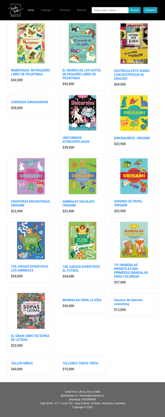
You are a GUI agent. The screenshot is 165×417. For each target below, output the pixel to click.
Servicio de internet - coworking (129, 302)
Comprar (150, 10)
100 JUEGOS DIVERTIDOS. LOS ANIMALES (30, 268)
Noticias (82, 10)
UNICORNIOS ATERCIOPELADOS (76, 140)
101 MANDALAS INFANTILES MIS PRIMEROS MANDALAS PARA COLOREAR (131, 270)
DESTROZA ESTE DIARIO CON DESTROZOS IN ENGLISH (132, 74)
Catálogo (46, 10)
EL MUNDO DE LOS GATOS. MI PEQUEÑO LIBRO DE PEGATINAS (82, 74)
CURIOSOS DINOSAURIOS (29, 102)
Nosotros (65, 10)
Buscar (135, 10)
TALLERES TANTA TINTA (80, 363)
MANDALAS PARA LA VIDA (82, 300)
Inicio (31, 10)
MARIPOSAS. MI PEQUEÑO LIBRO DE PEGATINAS (30, 72)
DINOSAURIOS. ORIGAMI (132, 138)
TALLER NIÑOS (22, 363)
